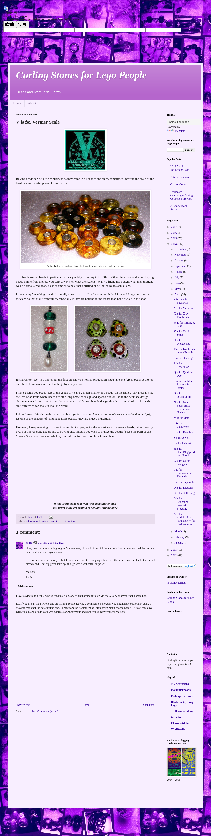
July (177, 277)
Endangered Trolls (182, 696)
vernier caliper (67, 521)
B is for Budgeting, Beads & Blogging (181, 503)
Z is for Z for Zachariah (181, 301)
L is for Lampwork (181, 425)
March (178, 531)
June (177, 283)
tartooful (176, 717)
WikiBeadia (178, 729)
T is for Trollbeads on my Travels (184, 351)
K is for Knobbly (183, 432)
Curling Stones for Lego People (81, 75)
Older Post (148, 704)
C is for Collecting (184, 493)
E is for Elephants (184, 482)
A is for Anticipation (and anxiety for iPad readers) (184, 519)
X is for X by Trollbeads (181, 315)
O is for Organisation (182, 395)
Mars (29, 542)
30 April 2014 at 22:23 (51, 542)
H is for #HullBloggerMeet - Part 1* (184, 452)
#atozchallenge (33, 521)
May (177, 288)
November (180, 254)
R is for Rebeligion (181, 365)
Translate (176, 130)
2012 (174, 555)
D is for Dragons (179, 177)
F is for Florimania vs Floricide (183, 473)
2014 (174, 244)
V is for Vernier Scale (182, 333)
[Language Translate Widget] (187, 122)
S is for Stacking (183, 358)
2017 (174, 226)
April (177, 294)
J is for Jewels (182, 437)
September (180, 266)
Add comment (25, 586)
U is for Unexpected (182, 342)
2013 (174, 549)
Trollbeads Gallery (182, 711)
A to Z (45, 521)
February (179, 537)
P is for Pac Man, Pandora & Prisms (183, 384)
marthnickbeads (181, 690)
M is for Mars (181, 417)
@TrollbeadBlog (176, 582)
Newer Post (23, 704)
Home (17, 103)
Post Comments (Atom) (45, 711)
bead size (54, 521)
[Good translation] (9, 24)
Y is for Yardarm (183, 308)
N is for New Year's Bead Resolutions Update (182, 407)
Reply (29, 577)
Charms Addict (180, 723)
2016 (174, 232)
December (180, 249)
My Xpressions (180, 683)
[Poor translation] (22, 24)
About (32, 103)
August (178, 271)
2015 (174, 238)
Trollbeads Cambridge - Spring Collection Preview (181, 195)
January (179, 542)
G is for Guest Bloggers (182, 462)
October (179, 260)
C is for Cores (178, 184)
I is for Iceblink (182, 443)
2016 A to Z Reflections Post (179, 168)
